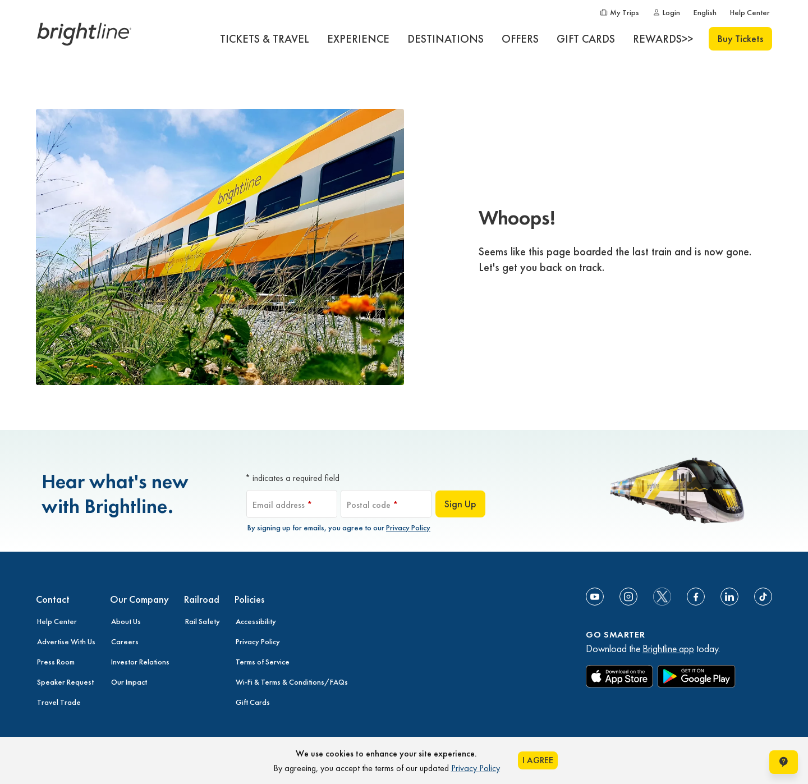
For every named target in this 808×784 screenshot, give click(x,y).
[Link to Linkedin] (729, 597)
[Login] (666, 12)
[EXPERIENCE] (358, 39)
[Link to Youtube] (595, 597)
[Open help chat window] (783, 762)
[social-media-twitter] (662, 597)
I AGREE (537, 760)
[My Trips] (619, 12)
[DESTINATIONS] (445, 39)
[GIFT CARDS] (585, 39)
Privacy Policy (408, 527)
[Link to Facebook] (696, 597)
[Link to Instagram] (628, 597)
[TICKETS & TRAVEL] (264, 39)
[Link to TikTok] (763, 597)
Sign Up (460, 503)
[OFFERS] (520, 39)
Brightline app (668, 648)
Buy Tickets (740, 38)
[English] (705, 12)
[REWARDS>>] (663, 39)
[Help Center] (750, 12)
